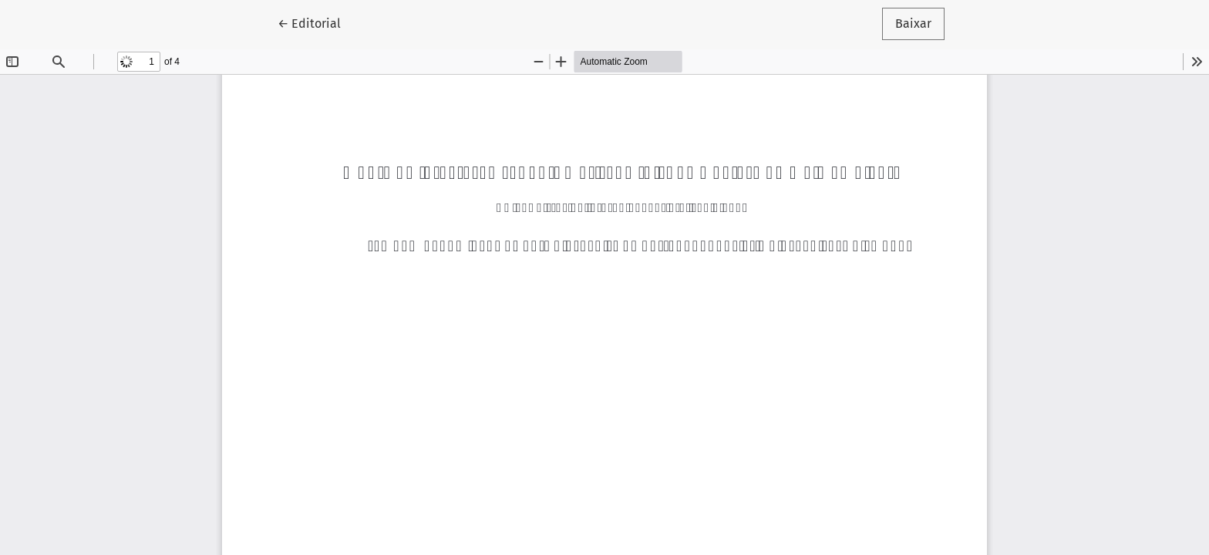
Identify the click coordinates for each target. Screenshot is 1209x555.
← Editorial (316, 22)
